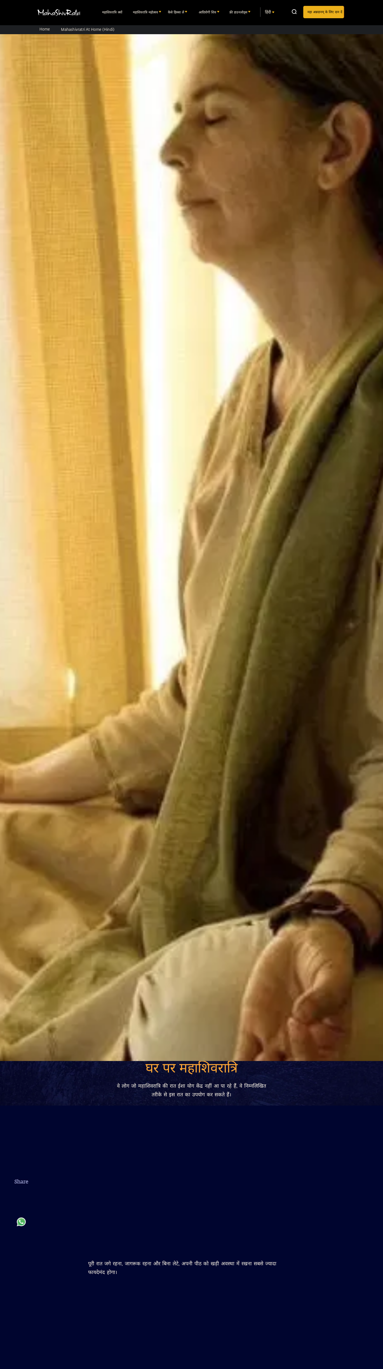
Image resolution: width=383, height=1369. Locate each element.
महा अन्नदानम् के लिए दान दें (324, 12)
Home (44, 29)
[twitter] (21, 1210)
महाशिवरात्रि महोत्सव (146, 12)
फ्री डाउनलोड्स (238, 12)
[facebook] (21, 1195)
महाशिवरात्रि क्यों (112, 12)
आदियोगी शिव (208, 12)
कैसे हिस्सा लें (176, 12)
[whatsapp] (21, 1224)
